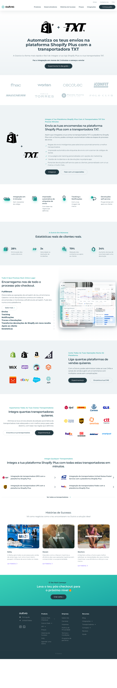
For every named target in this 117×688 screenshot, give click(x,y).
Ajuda (84, 664)
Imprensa (65, 654)
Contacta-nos (104, 2)
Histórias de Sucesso (67, 7)
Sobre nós (65, 647)
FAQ (113, 2)
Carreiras (65, 650)
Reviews (85, 660)
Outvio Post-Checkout (48, 648)
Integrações (91, 7)
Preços (81, 7)
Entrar (95, 2)
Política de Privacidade (66, 658)
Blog (84, 647)
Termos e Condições (65, 663)
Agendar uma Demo (46, 672)
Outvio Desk (47, 653)
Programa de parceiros (66, 669)
